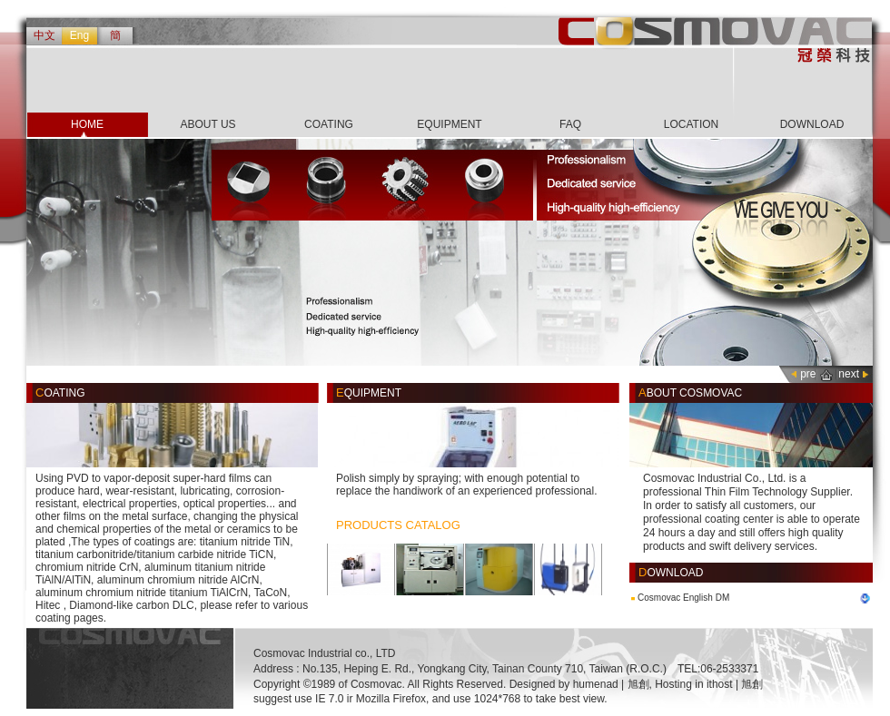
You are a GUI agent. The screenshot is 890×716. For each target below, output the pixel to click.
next (848, 374)
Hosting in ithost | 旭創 (709, 684)
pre (808, 374)
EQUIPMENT (449, 124)
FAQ (570, 124)
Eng (79, 35)
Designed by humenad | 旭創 (579, 684)
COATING (328, 124)
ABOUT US (207, 124)
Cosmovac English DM (683, 598)
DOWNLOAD (812, 124)
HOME (87, 124)
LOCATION (691, 124)
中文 (44, 35)
